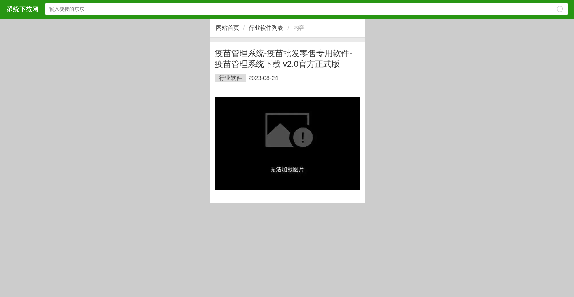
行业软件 (230, 78)
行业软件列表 (266, 27)
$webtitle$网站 (22, 9)
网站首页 (227, 27)
